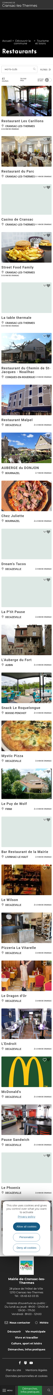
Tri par (23, 80)
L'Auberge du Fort (16, 660)
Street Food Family (17, 267)
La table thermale (16, 318)
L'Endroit (9, 1044)
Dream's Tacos (13, 564)
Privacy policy (26, 1216)
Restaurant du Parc (17, 171)
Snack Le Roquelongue (20, 708)
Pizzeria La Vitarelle (18, 948)
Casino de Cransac (17, 219)
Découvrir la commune (22, 42)
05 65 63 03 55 (29, 1296)
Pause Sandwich (15, 1140)
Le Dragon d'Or (14, 996)
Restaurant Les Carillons (22, 121)
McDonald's (11, 1092)
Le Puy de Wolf (14, 804)
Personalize (26, 1237)
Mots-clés (11, 69)
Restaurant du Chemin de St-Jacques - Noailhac (26, 370)
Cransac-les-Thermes (19, 4)
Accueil (7, 40)
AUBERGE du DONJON (20, 468)
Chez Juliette (12, 516)
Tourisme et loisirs (42, 42)
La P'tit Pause (13, 612)
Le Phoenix (10, 1188)
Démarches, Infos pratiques (30, 1390)
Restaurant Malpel (17, 420)
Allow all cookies (26, 1226)
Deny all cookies (26, 1247)
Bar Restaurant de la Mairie (24, 852)
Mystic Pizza (12, 756)
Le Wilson (9, 900)
